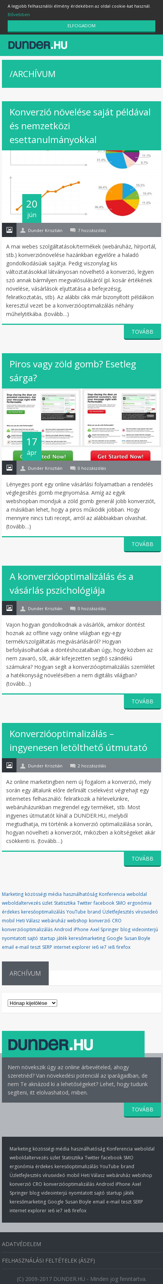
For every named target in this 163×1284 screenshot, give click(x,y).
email (8, 945)
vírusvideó (146, 909)
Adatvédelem (21, 1238)
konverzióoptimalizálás (27, 927)
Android (63, 927)
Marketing (12, 892)
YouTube (76, 909)
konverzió (99, 918)
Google (115, 936)
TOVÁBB (142, 329)
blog (125, 927)
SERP (47, 945)
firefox (123, 945)
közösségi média (43, 892)
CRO (117, 918)
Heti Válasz (28, 918)
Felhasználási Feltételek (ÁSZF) (48, 1254)
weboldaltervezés (21, 900)
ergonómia (139, 900)
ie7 (103, 945)
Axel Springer (104, 927)
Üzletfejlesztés (118, 909)
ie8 (111, 945)
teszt (35, 945)
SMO (121, 900)
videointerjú (145, 927)
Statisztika (65, 900)
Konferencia (112, 892)
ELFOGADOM (81, 26)
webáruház (53, 918)
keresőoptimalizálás (43, 909)
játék (62, 936)
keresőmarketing (87, 936)
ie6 (95, 945)
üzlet (47, 900)
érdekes (11, 909)
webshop (77, 918)
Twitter (84, 900)
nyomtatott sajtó (20, 936)
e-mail (22, 945)
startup (47, 936)
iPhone (81, 927)
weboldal (137, 892)
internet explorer (72, 945)
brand (94, 909)
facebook (104, 900)
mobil (8, 918)
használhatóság (80, 892)
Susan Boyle (137, 936)
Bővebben (18, 14)
